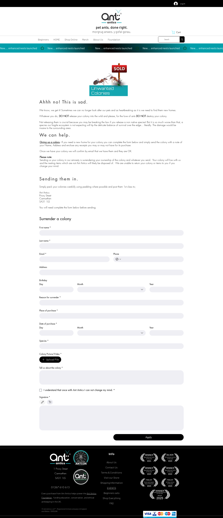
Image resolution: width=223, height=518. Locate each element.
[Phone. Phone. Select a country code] (118, 259)
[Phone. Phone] (151, 259)
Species (43, 340)
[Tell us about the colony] (111, 377)
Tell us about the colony (51, 367)
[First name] (110, 233)
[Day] (55, 289)
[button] (178, 32)
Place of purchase (48, 310)
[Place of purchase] (110, 316)
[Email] (73, 259)
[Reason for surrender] (110, 302)
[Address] (110, 272)
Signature (44, 397)
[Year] (165, 289)
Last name (44, 240)
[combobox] (111, 289)
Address (43, 267)
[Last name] (110, 246)
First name (45, 227)
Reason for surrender (50, 297)
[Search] (166, 39)
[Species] (110, 346)
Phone (116, 254)
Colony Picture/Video (50, 354)
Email (42, 254)
